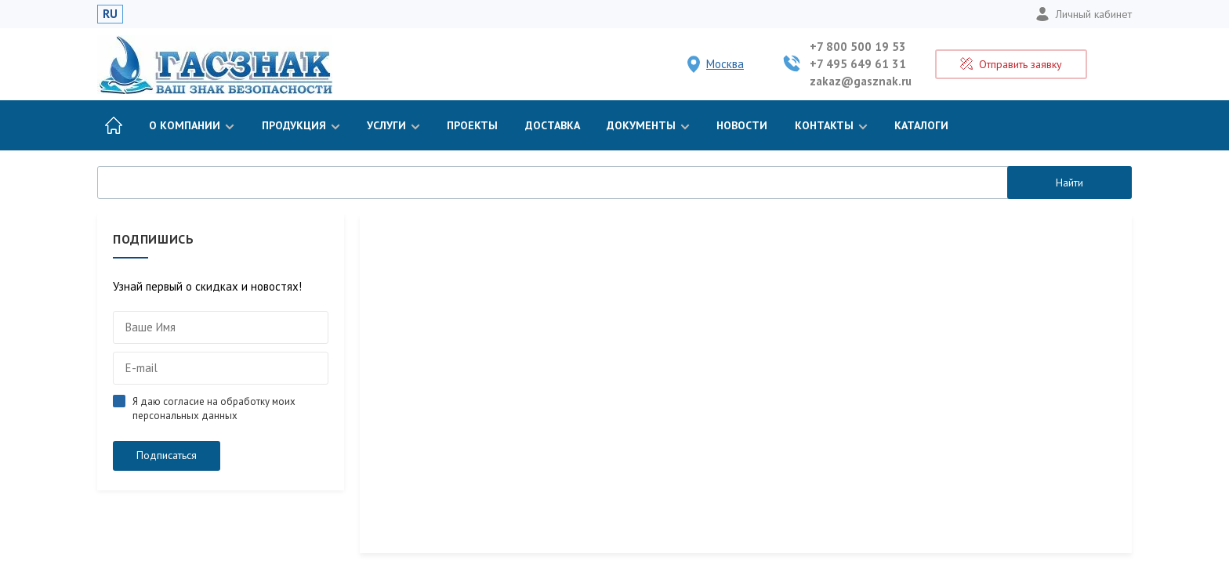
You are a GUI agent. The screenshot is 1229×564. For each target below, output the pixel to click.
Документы (648, 125)
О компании (191, 125)
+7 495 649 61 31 (858, 63)
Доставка (552, 125)
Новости (741, 125)
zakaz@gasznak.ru (861, 81)
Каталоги (921, 125)
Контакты (831, 125)
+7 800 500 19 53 (858, 46)
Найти (1069, 182)
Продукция (301, 125)
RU (110, 13)
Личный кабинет (1083, 14)
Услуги (393, 125)
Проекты (472, 125)
